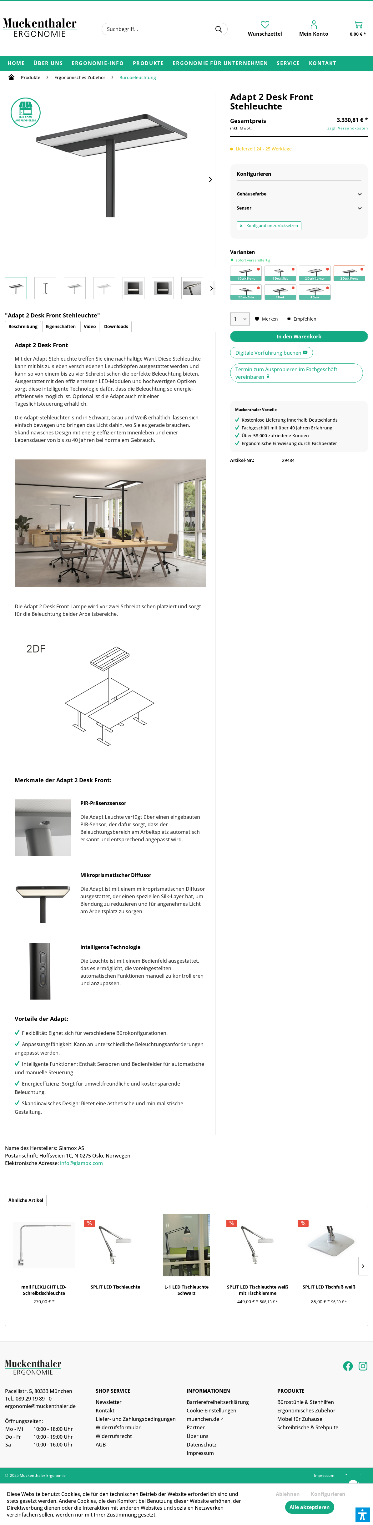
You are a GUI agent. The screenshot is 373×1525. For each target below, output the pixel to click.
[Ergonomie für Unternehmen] (220, 63)
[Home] (16, 63)
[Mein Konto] (309, 29)
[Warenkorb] (351, 29)
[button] (362, 1514)
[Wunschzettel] (265, 28)
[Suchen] (218, 29)
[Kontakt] (323, 63)
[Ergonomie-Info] (97, 63)
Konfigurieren (328, 1494)
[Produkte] (149, 63)
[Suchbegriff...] (165, 29)
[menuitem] (165, 29)
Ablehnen (288, 1494)
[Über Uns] (48, 63)
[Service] (288, 63)
